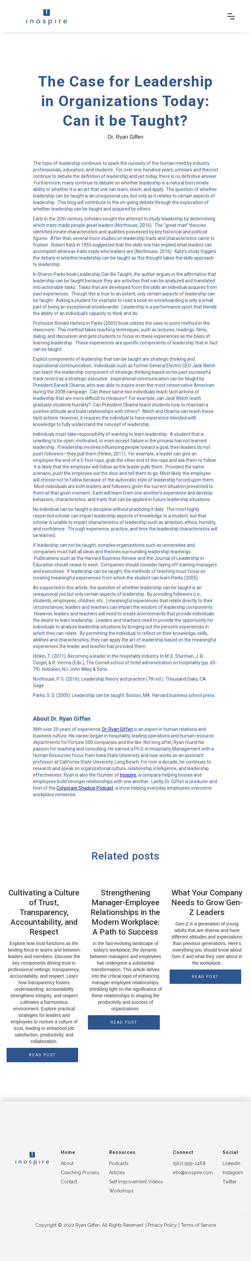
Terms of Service (198, 1225)
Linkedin (231, 1163)
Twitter (230, 1181)
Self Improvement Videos (136, 1181)
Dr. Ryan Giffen (117, 729)
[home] (46, 16)
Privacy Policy (162, 1225)
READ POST (42, 1055)
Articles (117, 1172)
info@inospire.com (193, 1172)
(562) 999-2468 (189, 1163)
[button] (231, 16)
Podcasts (118, 1163)
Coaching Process (80, 1172)
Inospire (128, 775)
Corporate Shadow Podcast (85, 788)
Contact (69, 1181)
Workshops (121, 1190)
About (67, 1163)
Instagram (233, 1172)
